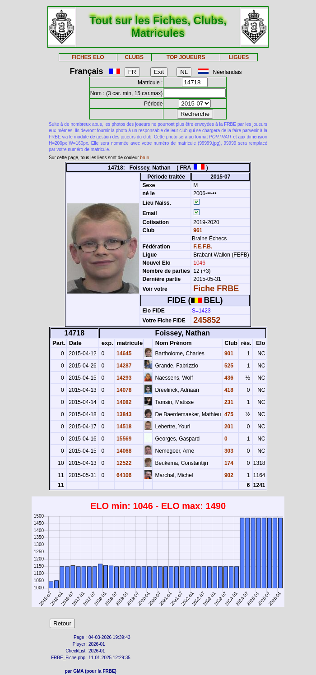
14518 (123, 426)
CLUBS (134, 57)
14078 (123, 390)
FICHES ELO (88, 57)
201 (228, 426)
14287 (123, 366)
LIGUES (239, 57)
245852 (206, 320)
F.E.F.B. (202, 246)
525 (228, 366)
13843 (123, 414)
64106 (123, 475)
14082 (123, 402)
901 (228, 353)
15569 (123, 439)
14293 (123, 378)
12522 (123, 463)
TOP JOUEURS (186, 57)
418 (228, 390)
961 (197, 230)
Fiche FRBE (216, 288)
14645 (123, 353)
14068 (123, 451)
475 (228, 414)
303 (228, 451)
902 (228, 475)
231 (228, 402)
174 (228, 463)
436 (228, 378)
